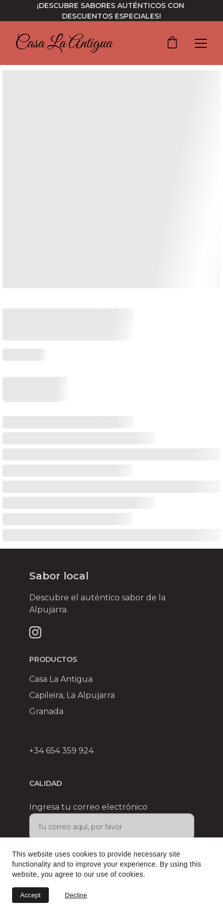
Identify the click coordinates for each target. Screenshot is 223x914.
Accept (30, 895)
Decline (76, 895)
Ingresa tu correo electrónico (88, 810)
